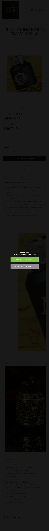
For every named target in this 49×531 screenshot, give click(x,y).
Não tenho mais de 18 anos (23, 266)
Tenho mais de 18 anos (23, 260)
